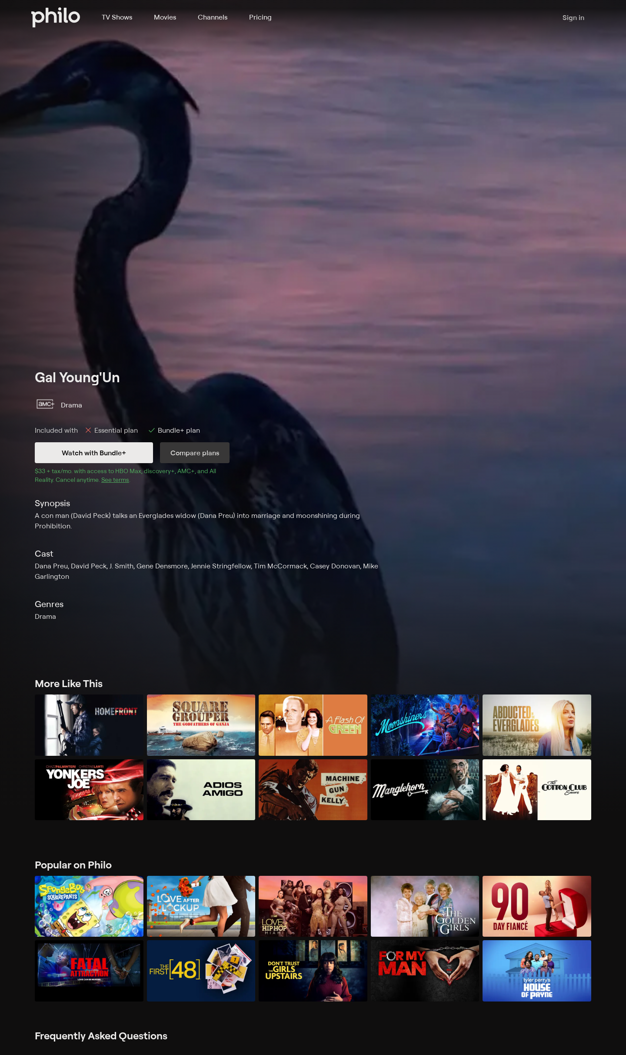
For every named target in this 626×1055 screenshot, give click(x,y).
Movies (165, 17)
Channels (212, 17)
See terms (115, 479)
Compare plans (194, 452)
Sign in (573, 17)
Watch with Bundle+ (94, 452)
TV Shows (117, 17)
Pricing (260, 17)
